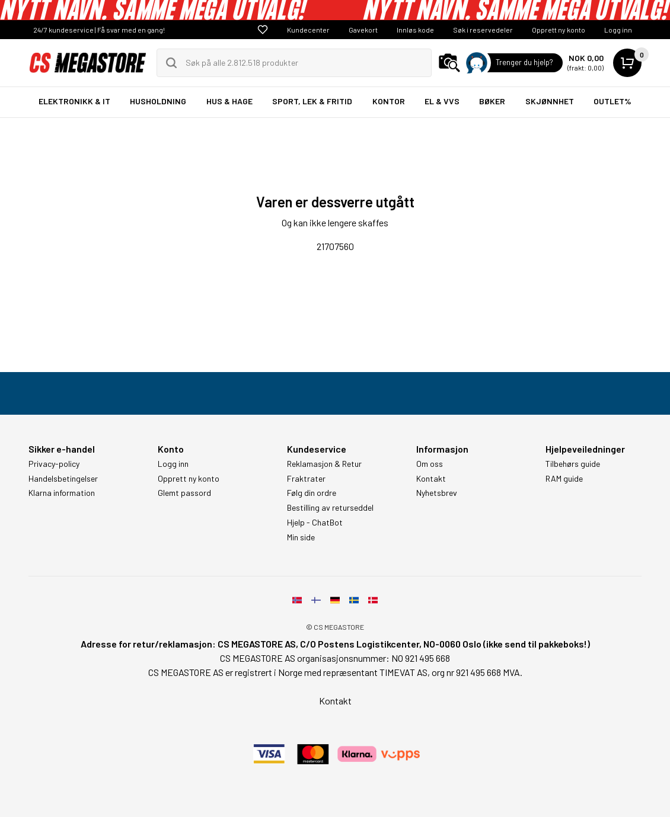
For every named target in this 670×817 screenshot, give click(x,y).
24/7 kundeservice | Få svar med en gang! (99, 29)
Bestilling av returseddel (330, 507)
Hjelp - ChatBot (315, 522)
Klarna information (61, 493)
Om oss (429, 464)
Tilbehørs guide (572, 464)
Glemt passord (184, 493)
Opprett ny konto (558, 29)
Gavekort (363, 29)
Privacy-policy (53, 464)
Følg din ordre (311, 493)
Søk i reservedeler (483, 29)
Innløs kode (415, 29)
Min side (301, 537)
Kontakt (431, 478)
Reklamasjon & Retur (324, 464)
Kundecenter (308, 29)
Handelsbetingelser (63, 478)
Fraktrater (306, 478)
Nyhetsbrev (436, 493)
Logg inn (618, 29)
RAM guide (564, 478)
